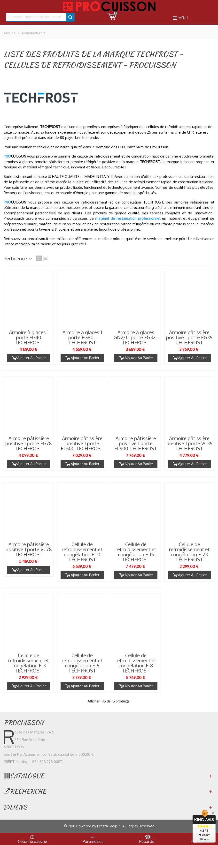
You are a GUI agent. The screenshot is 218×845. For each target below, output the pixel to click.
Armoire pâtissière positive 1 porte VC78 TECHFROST (29, 549)
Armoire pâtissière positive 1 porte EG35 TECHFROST (189, 337)
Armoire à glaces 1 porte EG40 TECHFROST (28, 337)
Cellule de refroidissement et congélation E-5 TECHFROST (82, 663)
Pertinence (18, 258)
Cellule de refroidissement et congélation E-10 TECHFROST (82, 552)
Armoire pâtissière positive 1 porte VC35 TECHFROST (189, 443)
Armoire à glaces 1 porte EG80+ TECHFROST (82, 337)
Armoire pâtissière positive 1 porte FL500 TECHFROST (82, 443)
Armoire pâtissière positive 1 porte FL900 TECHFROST (135, 443)
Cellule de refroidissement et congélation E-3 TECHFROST (28, 663)
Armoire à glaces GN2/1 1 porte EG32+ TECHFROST (136, 337)
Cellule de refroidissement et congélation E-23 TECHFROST (189, 552)
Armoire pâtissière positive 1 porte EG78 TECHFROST (28, 443)
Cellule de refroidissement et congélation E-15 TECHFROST (136, 552)
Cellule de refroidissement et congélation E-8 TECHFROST (136, 663)
